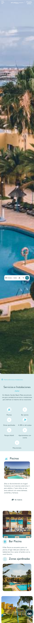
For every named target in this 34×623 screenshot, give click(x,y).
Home (6, 380)
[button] (27, 278)
